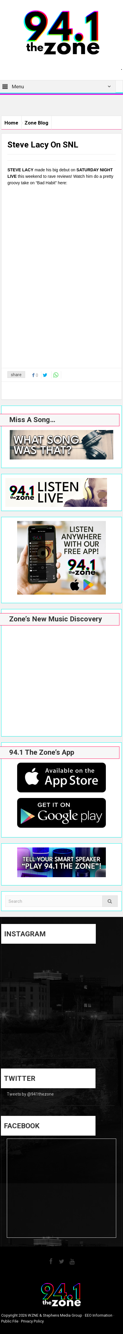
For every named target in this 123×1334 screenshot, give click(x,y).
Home (11, 123)
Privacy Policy (32, 1321)
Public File (9, 1321)
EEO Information (98, 1315)
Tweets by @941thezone (30, 1094)
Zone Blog (36, 123)
